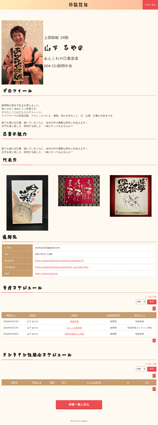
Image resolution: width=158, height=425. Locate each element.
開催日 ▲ (10, 315)
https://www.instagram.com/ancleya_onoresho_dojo (61, 267)
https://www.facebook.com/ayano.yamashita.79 (59, 260)
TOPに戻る (150, 4)
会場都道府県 (113, 315)
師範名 (32, 315)
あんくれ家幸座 (74, 327)
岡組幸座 (74, 321)
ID (128, 382)
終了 (64, 382)
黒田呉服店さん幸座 (74, 334)
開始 (52, 382)
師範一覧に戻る (79, 404)
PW (147, 382)
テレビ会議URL (94, 382)
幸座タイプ (139, 315)
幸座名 (74, 315)
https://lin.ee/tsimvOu (46, 273)
